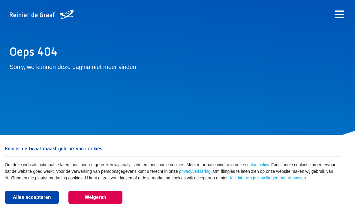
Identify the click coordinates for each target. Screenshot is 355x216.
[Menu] (339, 14)
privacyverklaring (195, 171)
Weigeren (95, 197)
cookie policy (257, 164)
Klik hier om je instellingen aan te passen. (268, 178)
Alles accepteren (32, 197)
